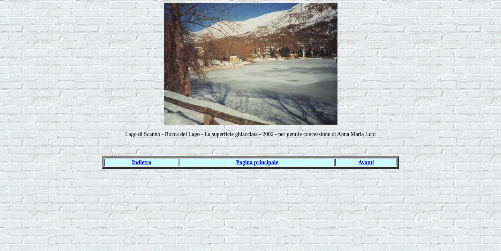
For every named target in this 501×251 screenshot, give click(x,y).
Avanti (366, 162)
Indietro (141, 162)
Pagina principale (257, 162)
